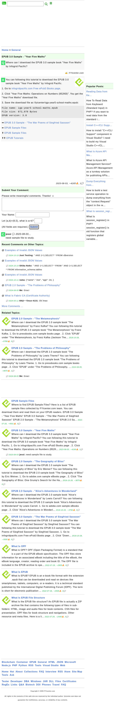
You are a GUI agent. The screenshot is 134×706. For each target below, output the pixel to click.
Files (58, 684)
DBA (26, 684)
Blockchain (8, 665)
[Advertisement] (42, 27)
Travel (56, 687)
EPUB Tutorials (14, 138)
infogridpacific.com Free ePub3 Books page (36, 88)
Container (22, 665)
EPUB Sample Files (15, 128)
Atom (67, 674)
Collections (31, 674)
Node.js (6, 668)
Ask (12, 678)
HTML (51, 665)
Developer (16, 684)
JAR (45, 684)
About (19, 674)
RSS (30, 668)
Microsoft (70, 665)
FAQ (41, 674)
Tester (5, 684)
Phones (46, 687)
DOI (38, 687)
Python (23, 668)
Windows (36, 684)
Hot (12, 674)
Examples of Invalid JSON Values (23, 253)
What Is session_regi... (99, 211)
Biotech (30, 687)
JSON (60, 665)
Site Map (77, 674)
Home (5, 50)
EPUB (33, 665)
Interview (51, 674)
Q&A (21, 687)
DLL (51, 684)
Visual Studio (51, 668)
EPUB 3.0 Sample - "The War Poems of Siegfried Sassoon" (37, 122)
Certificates (69, 684)
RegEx (5, 687)
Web (62, 668)
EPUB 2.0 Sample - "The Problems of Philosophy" (33, 288)
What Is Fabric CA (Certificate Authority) (27, 298)
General (16, 50)
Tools (38, 668)
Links (14, 687)
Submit (34, 229)
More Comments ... (12, 309)
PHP (14, 668)
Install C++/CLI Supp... (99, 125)
